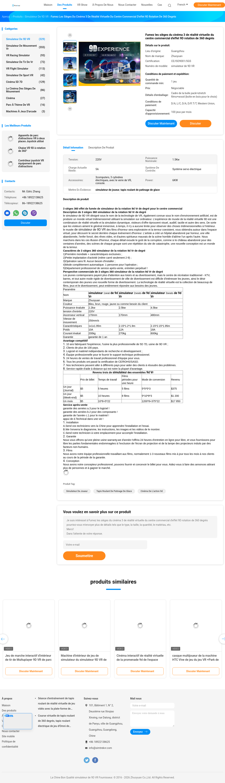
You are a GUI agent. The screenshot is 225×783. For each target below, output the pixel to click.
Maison (6, 705)
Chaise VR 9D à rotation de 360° (32, 149)
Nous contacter (11, 731)
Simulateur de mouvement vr (25, 47)
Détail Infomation (73, 147)
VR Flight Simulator (25, 68)
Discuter (25, 222)
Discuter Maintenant (209, 5)
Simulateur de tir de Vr (25, 62)
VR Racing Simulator (25, 55)
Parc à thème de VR (25, 105)
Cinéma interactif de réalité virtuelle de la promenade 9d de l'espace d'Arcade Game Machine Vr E (140, 660)
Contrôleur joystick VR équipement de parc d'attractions (31, 163)
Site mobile (8, 736)
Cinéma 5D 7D (25, 82)
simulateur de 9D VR (25, 39)
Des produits (9, 710)
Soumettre (84, 556)
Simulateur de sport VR (25, 75)
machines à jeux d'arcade (25, 111)
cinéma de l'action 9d (152, 491)
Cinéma (25, 98)
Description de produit (101, 147)
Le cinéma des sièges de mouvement (25, 90)
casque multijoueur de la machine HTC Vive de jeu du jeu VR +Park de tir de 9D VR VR (195, 660)
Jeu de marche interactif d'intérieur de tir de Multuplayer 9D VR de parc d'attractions (28, 660)
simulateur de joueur (77, 491)
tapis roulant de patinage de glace (114, 491)
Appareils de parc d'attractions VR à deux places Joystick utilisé (31, 138)
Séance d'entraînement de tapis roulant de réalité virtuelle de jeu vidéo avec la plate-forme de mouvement (56, 704)
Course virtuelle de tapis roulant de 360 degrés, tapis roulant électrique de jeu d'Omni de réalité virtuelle (56, 721)
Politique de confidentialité (10, 744)
